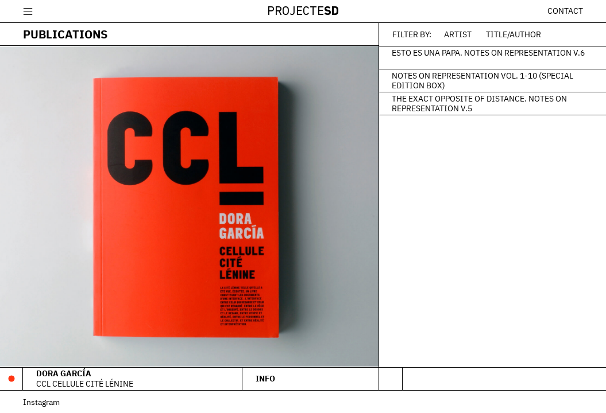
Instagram (41, 401)
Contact (565, 11)
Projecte (303, 12)
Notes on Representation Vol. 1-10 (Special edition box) (482, 80)
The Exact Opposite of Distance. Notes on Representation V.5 (479, 103)
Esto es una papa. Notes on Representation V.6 (488, 52)
